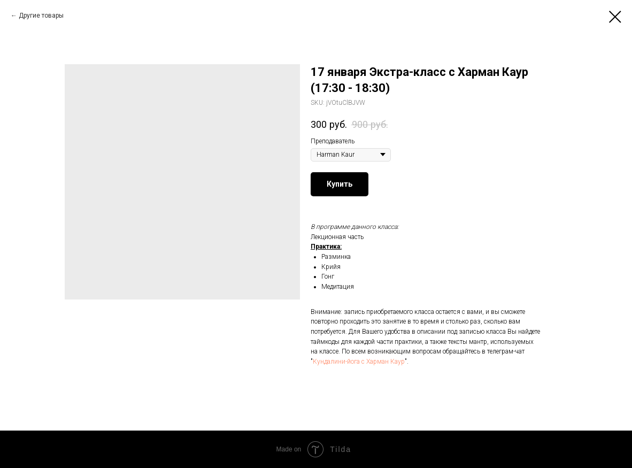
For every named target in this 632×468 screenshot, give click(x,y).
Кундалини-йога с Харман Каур (359, 361)
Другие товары (41, 15)
